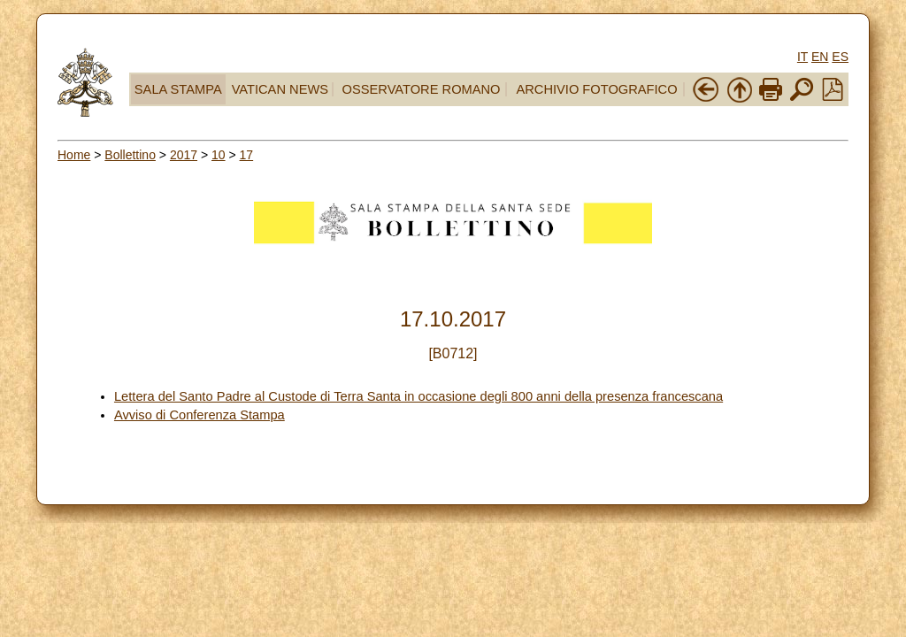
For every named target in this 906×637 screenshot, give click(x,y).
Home (74, 155)
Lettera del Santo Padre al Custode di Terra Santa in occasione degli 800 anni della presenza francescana (418, 396)
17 (247, 155)
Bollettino (130, 155)
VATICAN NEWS (280, 89)
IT (802, 57)
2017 (183, 155)
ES (840, 57)
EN (819, 57)
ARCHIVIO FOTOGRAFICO (596, 89)
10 (218, 155)
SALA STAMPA (178, 89)
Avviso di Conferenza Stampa (199, 415)
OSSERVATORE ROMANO (421, 89)
